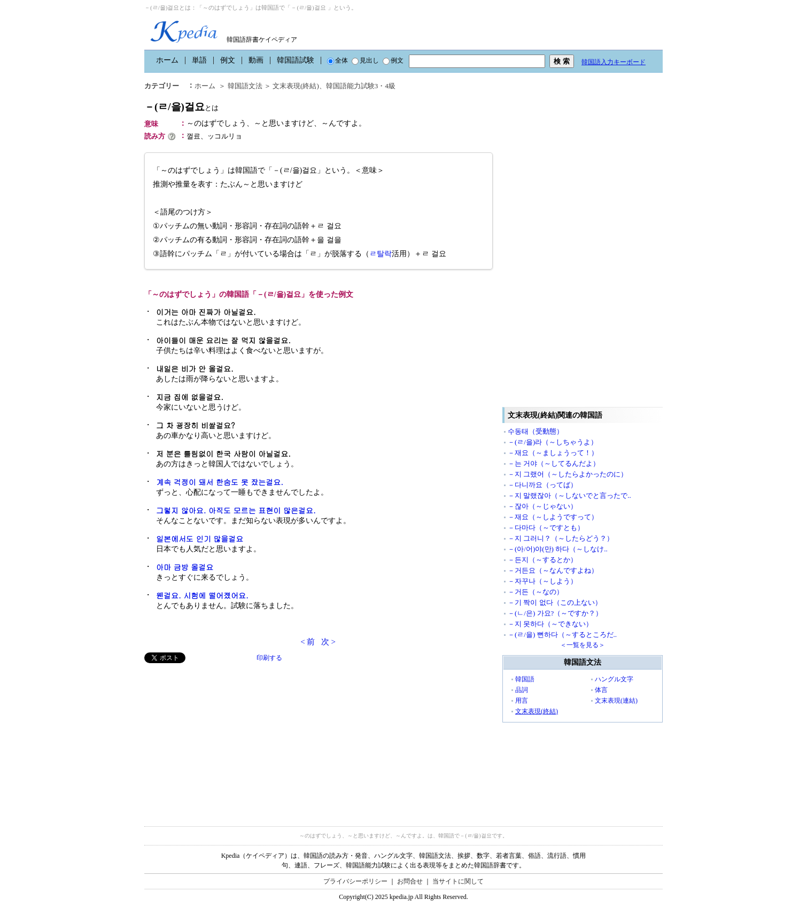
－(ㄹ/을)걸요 (181, 106)
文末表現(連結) (616, 700)
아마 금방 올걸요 (184, 567)
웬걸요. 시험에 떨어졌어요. (202, 595)
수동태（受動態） (535, 431)
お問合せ (410, 881)
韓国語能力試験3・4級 (360, 86)
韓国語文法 (245, 86)
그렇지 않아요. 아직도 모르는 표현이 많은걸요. (236, 510)
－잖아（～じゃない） (542, 506)
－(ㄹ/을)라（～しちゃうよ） (553, 442)
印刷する (269, 658)
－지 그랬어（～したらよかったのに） (567, 474)
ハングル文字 (614, 679)
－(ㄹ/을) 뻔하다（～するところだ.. (562, 635)
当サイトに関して (458, 881)
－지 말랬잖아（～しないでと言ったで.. (569, 495)
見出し (365, 60)
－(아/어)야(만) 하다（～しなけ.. (558, 549)
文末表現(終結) (296, 86)
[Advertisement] (224, 738)
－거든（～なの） (535, 592)
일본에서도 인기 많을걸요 (199, 538)
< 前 (307, 641)
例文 (227, 60)
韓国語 (524, 679)
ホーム (167, 60)
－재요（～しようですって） (553, 517)
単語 (199, 60)
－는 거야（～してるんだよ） (554, 463)
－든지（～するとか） (542, 560)
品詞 (521, 690)
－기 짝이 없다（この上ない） (555, 602)
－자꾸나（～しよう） (542, 581)
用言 (521, 700)
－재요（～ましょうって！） (553, 453)
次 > (328, 641)
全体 (337, 60)
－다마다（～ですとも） (546, 528)
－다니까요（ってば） (542, 485)
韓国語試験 (295, 60)
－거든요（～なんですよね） (553, 570)
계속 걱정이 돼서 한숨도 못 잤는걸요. (219, 481)
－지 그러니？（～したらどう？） (561, 538)
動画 (256, 60)
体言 (601, 690)
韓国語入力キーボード (613, 62)
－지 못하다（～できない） (550, 624)
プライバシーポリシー (355, 881)
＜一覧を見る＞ (582, 645)
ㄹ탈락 (380, 254)
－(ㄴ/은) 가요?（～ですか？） (555, 613)
